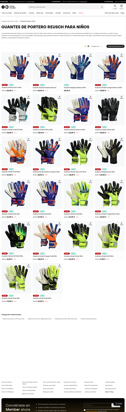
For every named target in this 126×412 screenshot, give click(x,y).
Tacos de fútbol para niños (51, 382)
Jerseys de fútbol (90, 392)
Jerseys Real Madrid (70, 385)
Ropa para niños (48, 392)
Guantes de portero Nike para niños (66, 319)
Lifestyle (58, 13)
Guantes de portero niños (9, 21)
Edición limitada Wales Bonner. (18, 1)
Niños (74, 13)
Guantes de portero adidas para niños (39, 319)
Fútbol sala (39, 13)
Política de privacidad (91, 411)
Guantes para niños (49, 385)
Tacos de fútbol (7, 13)
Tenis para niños (48, 388)
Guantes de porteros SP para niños (13, 319)
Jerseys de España (90, 388)
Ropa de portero (110, 388)
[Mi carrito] (121, 7)
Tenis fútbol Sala (6, 385)
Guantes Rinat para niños (88, 319)
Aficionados (49, 13)
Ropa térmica (88, 382)
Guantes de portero (20, 13)
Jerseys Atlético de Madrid (72, 392)
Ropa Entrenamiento (91, 385)
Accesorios (66, 13)
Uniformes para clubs (112, 13)
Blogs (122, 13)
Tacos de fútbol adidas (29, 387)
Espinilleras (109, 385)
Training (31, 13)
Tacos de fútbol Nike (29, 390)
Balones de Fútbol (28, 393)
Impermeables (110, 382)
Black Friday (109, 392)
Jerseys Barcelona (70, 388)
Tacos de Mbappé (7, 392)
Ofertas (80, 13)
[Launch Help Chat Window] (118, 404)
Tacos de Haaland (7, 388)
